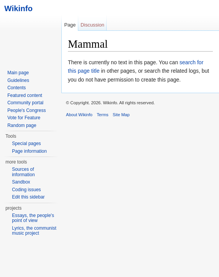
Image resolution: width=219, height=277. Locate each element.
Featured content (24, 95)
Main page (18, 72)
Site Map (121, 114)
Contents (16, 87)
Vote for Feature (23, 117)
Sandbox (21, 182)
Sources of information (23, 172)
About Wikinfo (79, 114)
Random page (21, 125)
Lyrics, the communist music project (34, 230)
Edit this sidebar (28, 197)
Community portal (25, 102)
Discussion (92, 25)
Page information (29, 151)
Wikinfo (16, 8)
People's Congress (26, 110)
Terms (102, 114)
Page (70, 25)
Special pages (26, 143)
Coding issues (26, 189)
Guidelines (18, 80)
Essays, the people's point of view (33, 218)
